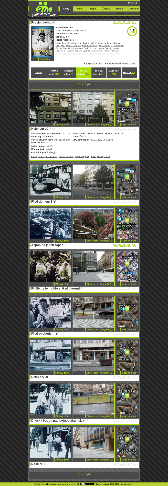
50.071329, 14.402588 (102, 139)
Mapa (93, 8)
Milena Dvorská (73, 45)
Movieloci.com (127, 484)
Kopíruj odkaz (38, 156)
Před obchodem (42, 333)
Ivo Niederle (77, 48)
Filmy (66, 8)
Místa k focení (98, 72)
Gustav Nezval (63, 48)
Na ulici (36, 464)
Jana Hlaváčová (69, 43)
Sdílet (132, 63)
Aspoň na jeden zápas (47, 245)
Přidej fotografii (82, 156)
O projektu (133, 8)
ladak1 (49, 146)
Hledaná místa (68, 72)
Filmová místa (53, 72)
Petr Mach (118, 45)
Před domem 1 (41, 201)
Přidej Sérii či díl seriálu (116, 63)
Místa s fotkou (83, 72)
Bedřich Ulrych (91, 48)
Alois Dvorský (105, 48)
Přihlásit (132, 3)
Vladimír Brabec (103, 43)
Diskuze (129, 72)
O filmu (38, 72)
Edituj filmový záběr (100, 156)
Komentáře (51, 156)
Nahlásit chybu (40, 484)
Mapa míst (114, 72)
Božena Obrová (89, 45)
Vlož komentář (66, 156)
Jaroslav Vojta (105, 45)
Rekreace (38, 377)
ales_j (52, 152)
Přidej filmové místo (93, 63)
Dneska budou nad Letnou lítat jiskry (58, 420)
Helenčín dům (41, 128)
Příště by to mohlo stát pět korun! (55, 288)
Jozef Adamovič (86, 43)
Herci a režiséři (119, 11)
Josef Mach (68, 40)
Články (106, 8)
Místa (79, 8)
